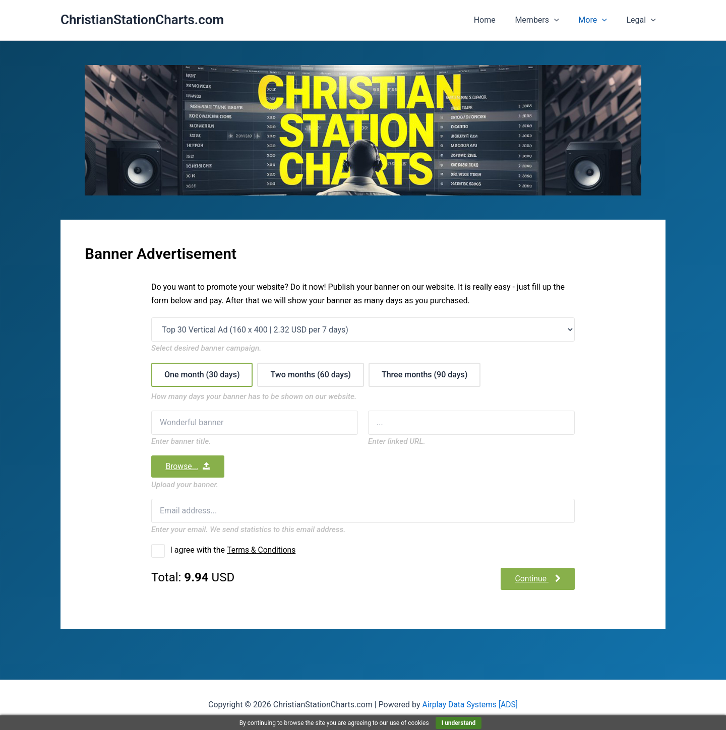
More (597, 20)
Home (496, 20)
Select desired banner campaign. (206, 348)
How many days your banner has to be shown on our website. (253, 396)
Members (545, 20)
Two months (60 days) (310, 374)
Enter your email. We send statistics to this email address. (248, 529)
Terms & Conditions (262, 550)
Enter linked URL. (397, 441)
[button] (563, 20)
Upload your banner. (184, 484)
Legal (642, 20)
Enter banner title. (181, 441)
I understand (459, 722)
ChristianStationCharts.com (142, 19)
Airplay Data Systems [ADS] (470, 704)
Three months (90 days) (425, 374)
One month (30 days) (201, 374)
